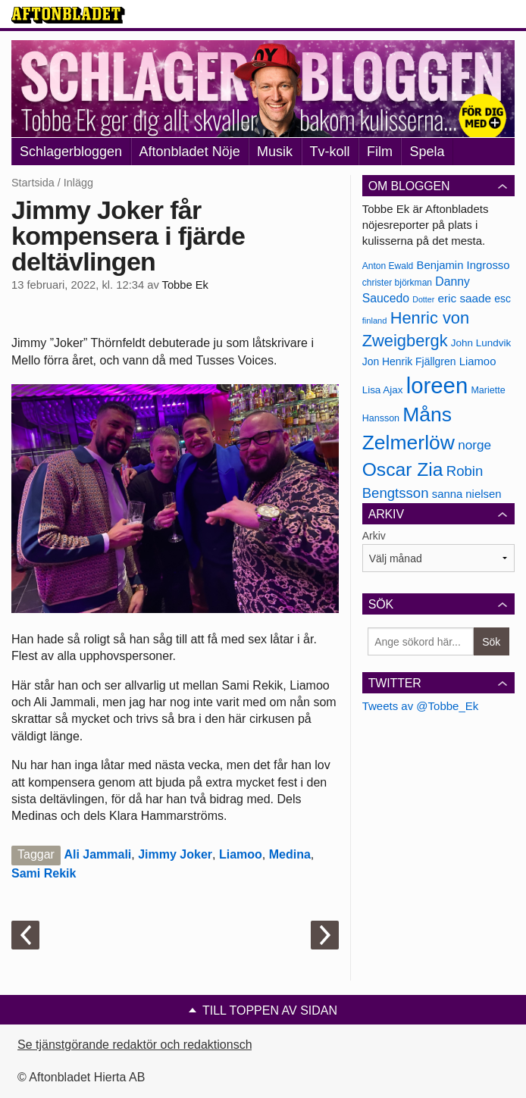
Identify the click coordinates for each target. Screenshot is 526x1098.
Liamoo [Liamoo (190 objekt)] (477, 361)
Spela (426, 151)
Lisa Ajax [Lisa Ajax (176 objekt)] (382, 390)
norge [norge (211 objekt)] (474, 444)
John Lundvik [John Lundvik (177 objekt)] (481, 343)
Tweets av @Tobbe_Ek (420, 705)
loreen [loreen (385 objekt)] (437, 385)
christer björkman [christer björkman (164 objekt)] (397, 282)
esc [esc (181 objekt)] (502, 298)
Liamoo (240, 854)
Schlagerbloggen (71, 151)
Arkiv (374, 536)
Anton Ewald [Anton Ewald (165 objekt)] (388, 266)
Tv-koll (330, 151)
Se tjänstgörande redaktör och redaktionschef (139, 1044)
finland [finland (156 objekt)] (374, 320)
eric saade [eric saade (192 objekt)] (464, 298)
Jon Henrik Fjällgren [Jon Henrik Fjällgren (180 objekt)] (409, 361)
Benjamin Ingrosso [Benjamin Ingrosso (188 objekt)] (462, 265)
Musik (275, 151)
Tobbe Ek (185, 285)
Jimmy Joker (175, 854)
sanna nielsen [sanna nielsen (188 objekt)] (467, 494)
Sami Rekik (43, 873)
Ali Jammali (97, 854)
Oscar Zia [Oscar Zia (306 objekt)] (402, 469)
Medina (290, 854)
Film (380, 151)
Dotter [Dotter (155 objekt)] (423, 299)
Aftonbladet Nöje (189, 151)
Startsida (33, 183)
